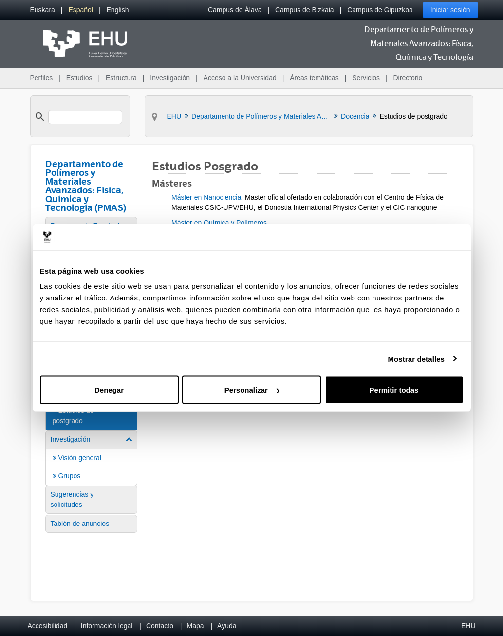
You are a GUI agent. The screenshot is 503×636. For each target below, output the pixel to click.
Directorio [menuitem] (408, 78)
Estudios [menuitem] (79, 78)
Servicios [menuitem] (366, 78)
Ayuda (226, 626)
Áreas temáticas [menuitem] (314, 78)
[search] (85, 117)
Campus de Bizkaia (304, 10)
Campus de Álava (235, 10)
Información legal (107, 626)
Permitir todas (394, 390)
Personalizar (251, 390)
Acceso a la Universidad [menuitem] (240, 78)
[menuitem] (42, 10)
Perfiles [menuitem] (41, 78)
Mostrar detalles (416, 359)
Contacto (159, 626)
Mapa (195, 626)
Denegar (109, 390)
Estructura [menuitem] (121, 78)
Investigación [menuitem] (170, 78)
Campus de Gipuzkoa (380, 10)
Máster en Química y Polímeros (219, 222)
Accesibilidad (48, 626)
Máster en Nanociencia (206, 197)
